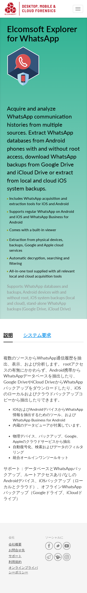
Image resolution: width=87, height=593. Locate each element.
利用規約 (15, 562)
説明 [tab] (8, 335)
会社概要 (15, 544)
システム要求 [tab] (37, 335)
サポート (15, 556)
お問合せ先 (17, 550)
